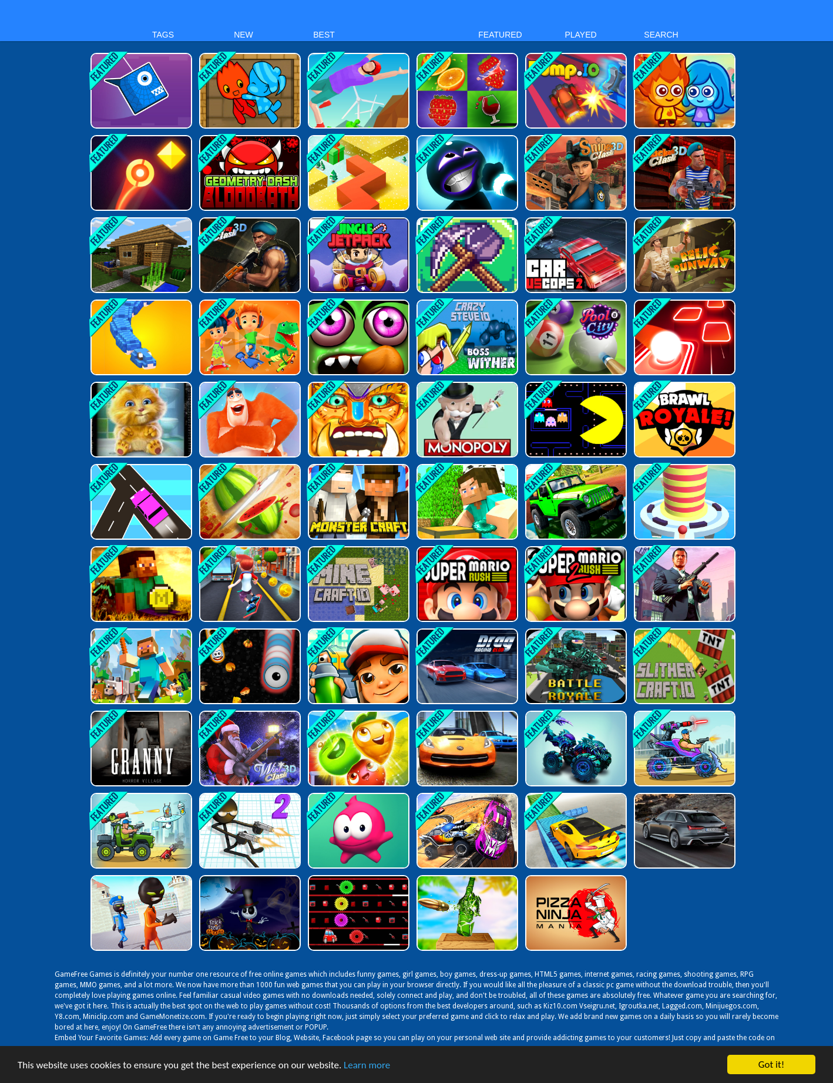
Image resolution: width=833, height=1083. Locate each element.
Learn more (367, 1066)
